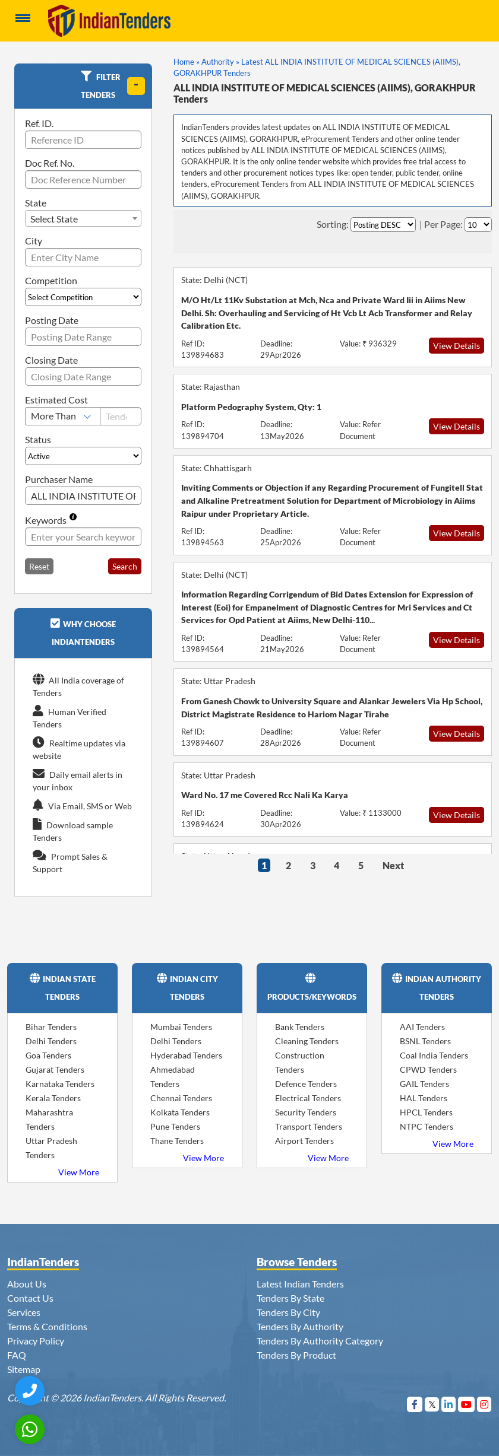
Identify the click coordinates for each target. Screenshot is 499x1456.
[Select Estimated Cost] (62, 416)
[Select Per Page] (478, 224)
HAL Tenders (423, 1098)
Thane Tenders (177, 1141)
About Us (26, 1283)
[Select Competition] (83, 297)
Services (23, 1312)
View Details (456, 346)
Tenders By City (288, 1312)
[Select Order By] (383, 224)
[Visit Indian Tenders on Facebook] (415, 1404)
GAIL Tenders (424, 1084)
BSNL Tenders (425, 1041)
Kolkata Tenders (180, 1112)
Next (393, 865)
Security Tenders (305, 1112)
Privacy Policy (35, 1340)
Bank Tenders (299, 1027)
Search (124, 566)
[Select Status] (83, 456)
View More (78, 1172)
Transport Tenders (308, 1126)
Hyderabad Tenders (186, 1055)
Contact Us (30, 1298)
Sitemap (23, 1369)
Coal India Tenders (434, 1055)
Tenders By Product (296, 1354)
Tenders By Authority (300, 1326)
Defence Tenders (306, 1084)
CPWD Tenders (428, 1069)
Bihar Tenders (51, 1027)
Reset (39, 566)
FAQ (16, 1354)
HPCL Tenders (426, 1112)
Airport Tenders (304, 1141)
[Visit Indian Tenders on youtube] (466, 1404)
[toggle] (136, 86)
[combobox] (83, 218)
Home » (186, 61)
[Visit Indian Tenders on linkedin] (448, 1404)
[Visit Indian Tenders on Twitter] (432, 1404)
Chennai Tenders (181, 1098)
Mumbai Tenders (181, 1027)
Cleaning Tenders (307, 1041)
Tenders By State (290, 1298)
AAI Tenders (422, 1027)
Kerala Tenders (53, 1098)
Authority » (220, 61)
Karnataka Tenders (60, 1084)
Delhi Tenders (51, 1041)
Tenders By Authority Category (320, 1340)
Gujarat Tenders (55, 1069)
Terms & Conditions (47, 1326)
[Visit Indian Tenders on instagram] (484, 1404)
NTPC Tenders (426, 1126)
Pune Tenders (175, 1126)
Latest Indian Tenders (300, 1283)
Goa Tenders (48, 1055)
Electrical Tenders (308, 1098)
